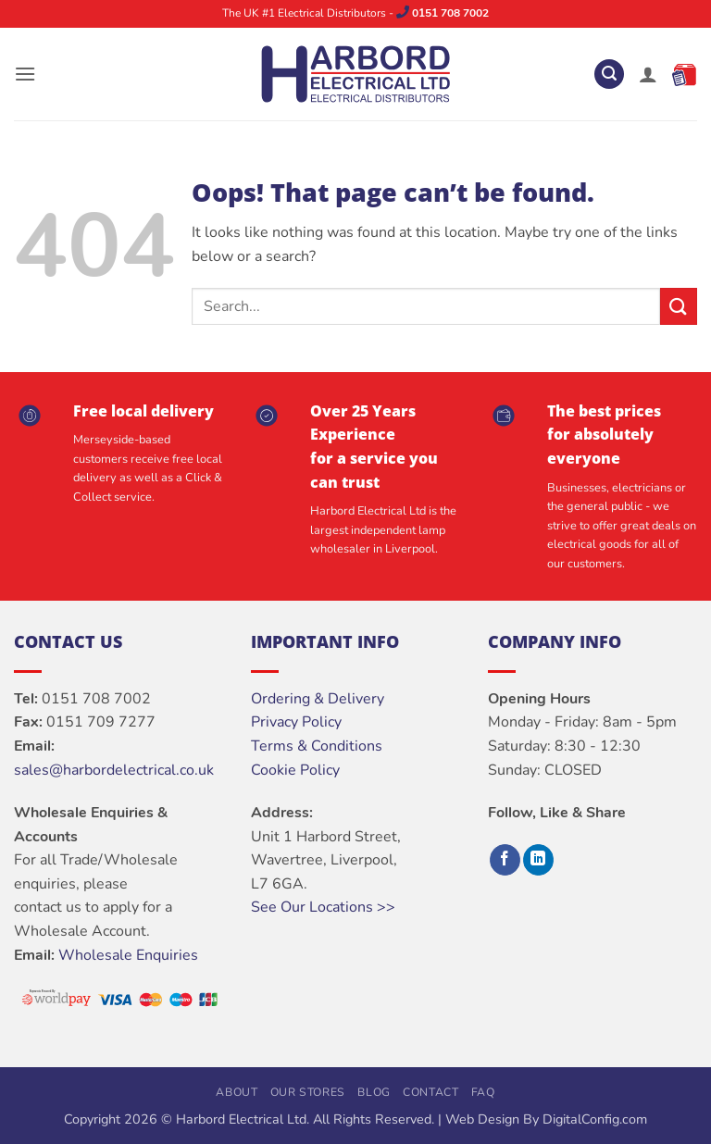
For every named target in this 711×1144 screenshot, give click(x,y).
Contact (430, 1092)
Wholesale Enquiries (128, 955)
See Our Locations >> (323, 907)
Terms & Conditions (316, 746)
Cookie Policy (295, 770)
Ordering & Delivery (317, 699)
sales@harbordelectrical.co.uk (114, 770)
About (236, 1092)
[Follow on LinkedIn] (538, 860)
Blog (373, 1092)
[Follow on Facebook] (505, 860)
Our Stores (307, 1092)
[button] (25, 73)
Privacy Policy (296, 722)
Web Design (482, 1119)
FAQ (483, 1092)
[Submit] (678, 306)
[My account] (648, 74)
